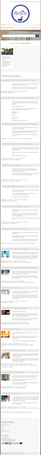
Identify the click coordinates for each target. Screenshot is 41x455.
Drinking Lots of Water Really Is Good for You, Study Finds (14, 228)
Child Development (5, 262)
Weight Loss (11, 302)
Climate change (14, 332)
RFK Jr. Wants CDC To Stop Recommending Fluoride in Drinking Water (17, 144)
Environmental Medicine (19, 282)
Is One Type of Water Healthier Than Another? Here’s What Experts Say (17, 98)
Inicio (20, 27)
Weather (24, 387)
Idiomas (11, 1)
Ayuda (14, 1)
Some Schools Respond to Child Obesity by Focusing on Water (15, 248)
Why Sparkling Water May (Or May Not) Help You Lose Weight (15, 206)
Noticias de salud (7, 38)
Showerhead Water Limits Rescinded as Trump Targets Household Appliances (19, 124)
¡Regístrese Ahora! (33, 1)
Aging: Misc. (27, 323)
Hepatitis (3, 387)
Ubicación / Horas (26, 1)
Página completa (24, 91)
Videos (16, 38)
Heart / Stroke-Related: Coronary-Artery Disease (9, 323)
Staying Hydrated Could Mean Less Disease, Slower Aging (14, 308)
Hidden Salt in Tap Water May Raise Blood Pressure (7, 58)
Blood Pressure (4, 92)
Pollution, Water (12, 159)
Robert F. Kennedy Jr (22, 147)
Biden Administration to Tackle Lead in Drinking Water (13, 350)
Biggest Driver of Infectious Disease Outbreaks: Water (13, 372)
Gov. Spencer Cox (27, 173)
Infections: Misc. (8, 387)
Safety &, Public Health (6, 282)
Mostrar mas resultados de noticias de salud (8, 412)
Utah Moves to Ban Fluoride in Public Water (11, 165)
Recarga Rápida (19, 1)
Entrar (38, 1)
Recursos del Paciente (25, 27)
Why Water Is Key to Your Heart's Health (10, 393)
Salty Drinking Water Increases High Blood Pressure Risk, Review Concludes (18, 80)
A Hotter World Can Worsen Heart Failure (11, 329)
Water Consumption (11, 92)
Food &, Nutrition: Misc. (16, 120)
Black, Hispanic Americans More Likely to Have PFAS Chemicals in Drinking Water (19, 267)
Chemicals (26, 282)
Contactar (3, 426)
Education (11, 262)
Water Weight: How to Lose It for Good (10, 287)
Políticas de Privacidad (5, 431)
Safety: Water (18, 159)
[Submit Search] (37, 36)
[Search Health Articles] (18, 36)
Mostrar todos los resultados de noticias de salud (24, 412)
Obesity (22, 262)
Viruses (13, 387)
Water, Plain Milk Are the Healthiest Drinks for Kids (13, 186)
